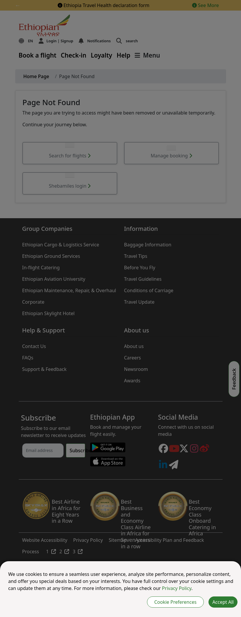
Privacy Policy (176, 588)
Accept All (223, 602)
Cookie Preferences (175, 602)
